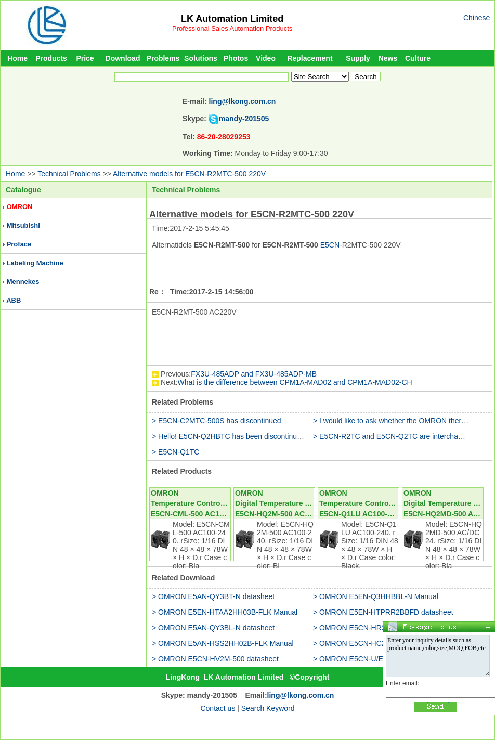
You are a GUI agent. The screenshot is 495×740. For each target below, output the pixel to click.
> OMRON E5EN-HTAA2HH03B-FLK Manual (224, 612)
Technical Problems (68, 174)
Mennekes (23, 281)
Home (17, 58)
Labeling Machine (35, 263)
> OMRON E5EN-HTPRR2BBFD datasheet (383, 612)
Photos (236, 58)
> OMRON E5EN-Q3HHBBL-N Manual (375, 596)
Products (51, 58)
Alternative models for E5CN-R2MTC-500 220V (189, 174)
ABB (13, 300)
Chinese (476, 18)
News (388, 58)
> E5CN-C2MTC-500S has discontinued (216, 421)
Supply (358, 58)
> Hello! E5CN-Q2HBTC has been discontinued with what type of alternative (274, 436)
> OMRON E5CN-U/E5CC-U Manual (372, 659)
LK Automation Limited (232, 19)
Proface (19, 244)
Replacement (309, 58)
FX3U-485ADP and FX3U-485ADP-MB (254, 374)
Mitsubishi (23, 225)
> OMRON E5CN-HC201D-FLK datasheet (381, 643)
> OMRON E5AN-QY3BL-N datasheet (213, 628)
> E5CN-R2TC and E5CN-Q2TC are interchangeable (398, 436)
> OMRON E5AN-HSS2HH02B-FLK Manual (223, 643)
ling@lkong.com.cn (242, 101)
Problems (163, 58)
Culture (418, 58)
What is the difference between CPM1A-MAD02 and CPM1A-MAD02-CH (295, 382)
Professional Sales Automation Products (232, 28)
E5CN (330, 245)
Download (123, 58)
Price (85, 58)
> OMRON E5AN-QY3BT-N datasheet (213, 596)
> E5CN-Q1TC (175, 452)
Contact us (217, 708)
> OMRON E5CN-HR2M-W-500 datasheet (381, 628)
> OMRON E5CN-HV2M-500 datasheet (215, 659)
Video (266, 58)
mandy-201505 (244, 118)
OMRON (20, 207)
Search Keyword (268, 708)
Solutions (200, 58)
